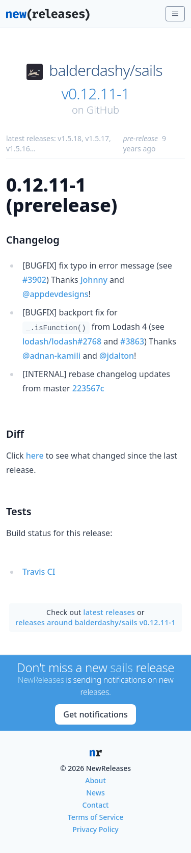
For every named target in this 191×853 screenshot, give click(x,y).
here (35, 455)
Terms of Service (95, 817)
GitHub (103, 110)
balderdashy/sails (105, 70)
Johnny (93, 279)
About (95, 780)
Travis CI (38, 571)
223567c (88, 388)
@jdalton (116, 355)
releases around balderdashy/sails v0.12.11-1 (95, 622)
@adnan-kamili (51, 355)
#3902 (34, 279)
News (95, 792)
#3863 (132, 341)
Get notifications (95, 714)
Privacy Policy (95, 829)
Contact (96, 805)
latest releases (109, 612)
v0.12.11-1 (96, 93)
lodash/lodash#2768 (61, 341)
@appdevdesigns (55, 294)
